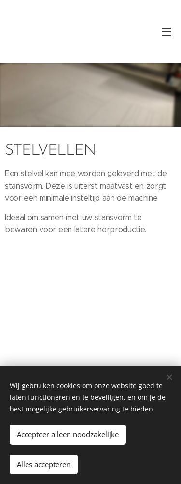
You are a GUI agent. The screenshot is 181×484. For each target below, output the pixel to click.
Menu (166, 31)
